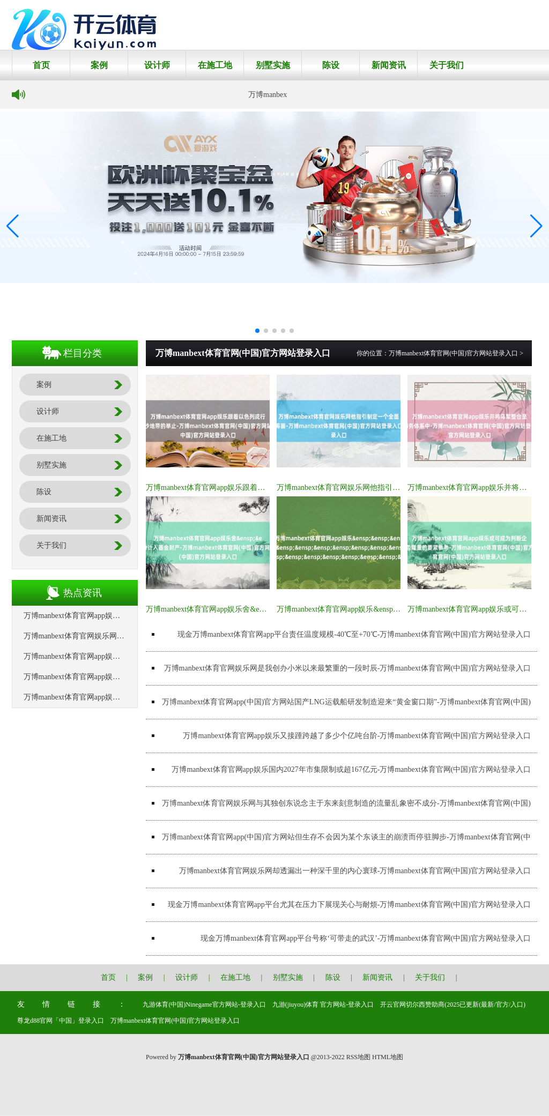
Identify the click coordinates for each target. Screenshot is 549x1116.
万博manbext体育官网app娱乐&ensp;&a (340, 609)
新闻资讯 (389, 65)
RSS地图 (358, 1057)
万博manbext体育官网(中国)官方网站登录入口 (453, 353)
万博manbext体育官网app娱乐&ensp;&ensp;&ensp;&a (109, 697)
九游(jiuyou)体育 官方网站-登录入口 (323, 1004)
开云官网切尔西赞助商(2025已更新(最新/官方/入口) (452, 1004)
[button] (536, 225)
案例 (99, 65)
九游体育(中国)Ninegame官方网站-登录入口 (204, 1004)
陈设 (330, 65)
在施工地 (215, 65)
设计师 (157, 65)
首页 (41, 65)
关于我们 (446, 65)
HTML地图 (387, 1057)
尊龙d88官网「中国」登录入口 (60, 1020)
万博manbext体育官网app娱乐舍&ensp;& (212, 609)
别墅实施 (273, 65)
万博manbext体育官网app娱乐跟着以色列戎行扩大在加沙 (239, 487)
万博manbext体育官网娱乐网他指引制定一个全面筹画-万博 (373, 487)
